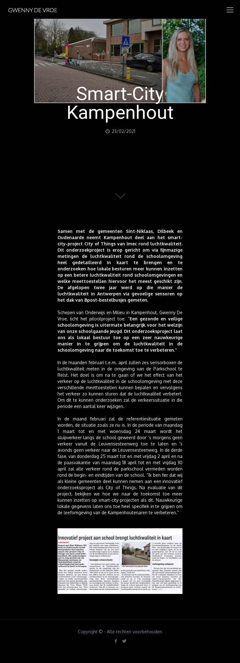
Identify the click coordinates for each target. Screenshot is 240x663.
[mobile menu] (230, 9)
